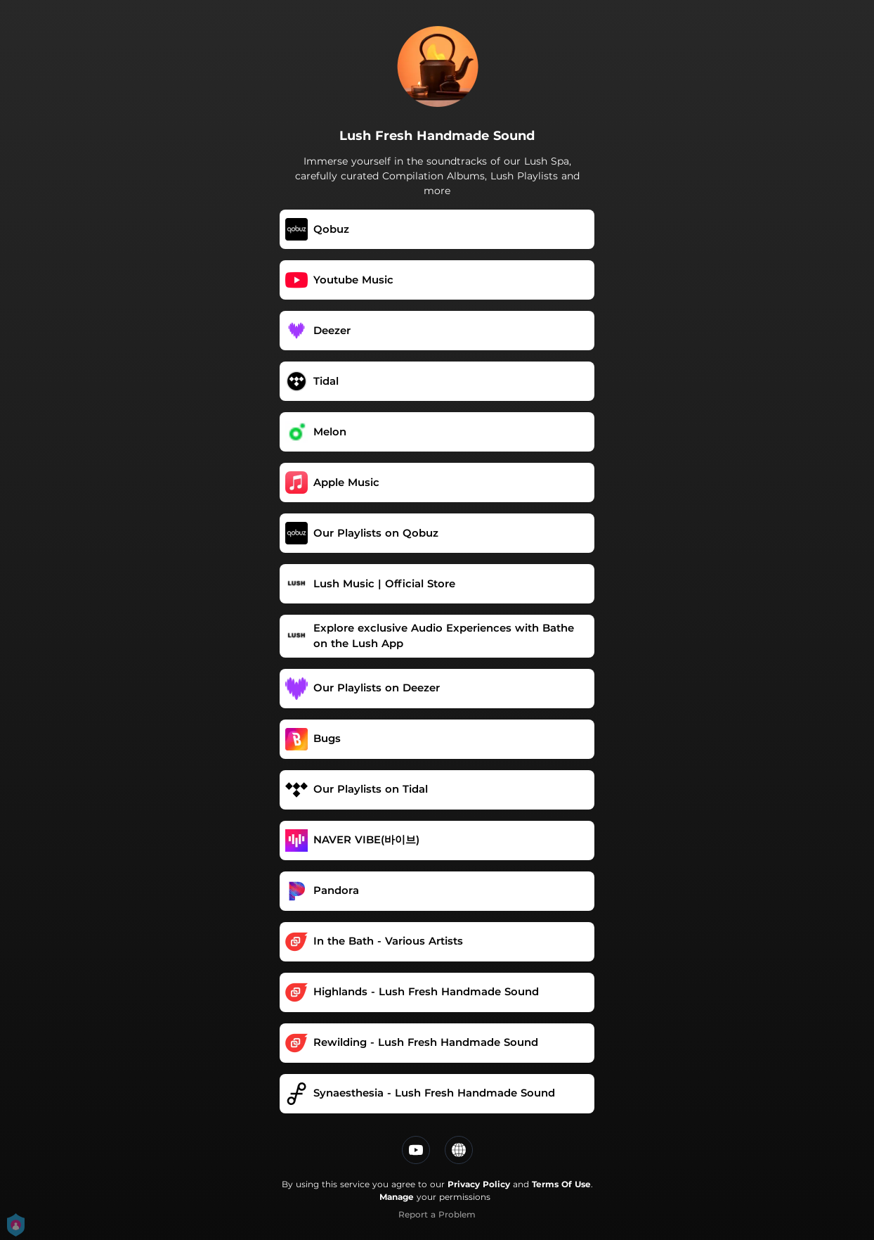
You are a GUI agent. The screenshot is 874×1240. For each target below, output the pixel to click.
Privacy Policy (479, 1184)
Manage (396, 1196)
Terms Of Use (561, 1184)
